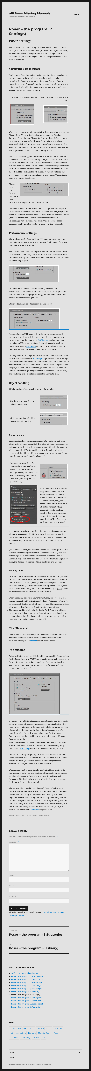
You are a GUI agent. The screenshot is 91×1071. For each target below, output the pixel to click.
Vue (43, 1038)
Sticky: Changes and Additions (24, 973)
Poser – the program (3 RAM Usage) (26, 982)
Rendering (25, 1038)
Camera (40, 1028)
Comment (14, 842)
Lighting (32, 1033)
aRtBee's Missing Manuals (29, 13)
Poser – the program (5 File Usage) (26, 988)
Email (12, 886)
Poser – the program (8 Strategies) (26, 998)
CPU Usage (25, 748)
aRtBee (11, 815)
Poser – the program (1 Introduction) (27, 976)
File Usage (37, 358)
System (34, 815)
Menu (77, 15)
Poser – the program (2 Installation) (27, 979)
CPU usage (31, 346)
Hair (11, 1033)
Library (33, 641)
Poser (29, 815)
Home (11, 1052)
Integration (21, 1033)
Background (28, 1028)
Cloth (48, 1028)
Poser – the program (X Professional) (27, 1004)
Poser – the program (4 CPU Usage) (26, 985)
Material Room (44, 1033)
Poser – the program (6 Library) (25, 991)
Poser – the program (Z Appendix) (26, 1007)
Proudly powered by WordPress (40, 1064)
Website (12, 896)
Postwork (14, 1038)
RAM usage (43, 340)
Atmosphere (15, 1028)
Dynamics (57, 1028)
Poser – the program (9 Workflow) (26, 1001)
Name (12, 875)
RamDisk (35, 810)
